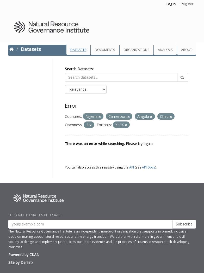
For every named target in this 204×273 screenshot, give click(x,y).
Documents (105, 50)
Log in (171, 4)
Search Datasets (79, 68)
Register (187, 4)
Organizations (136, 50)
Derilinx (27, 262)
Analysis (165, 50)
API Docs (148, 167)
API (131, 167)
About (186, 50)
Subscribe (184, 224)
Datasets (78, 50)
